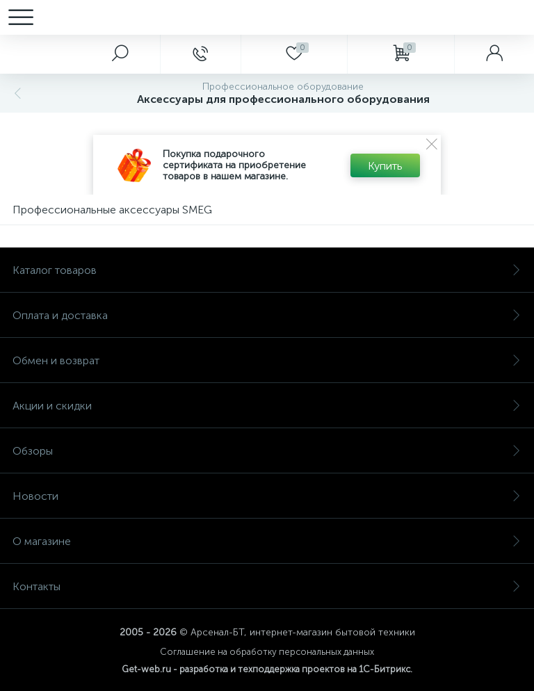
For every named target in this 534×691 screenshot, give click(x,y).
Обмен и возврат (267, 360)
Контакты (267, 586)
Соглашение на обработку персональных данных (267, 652)
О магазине (267, 541)
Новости (267, 496)
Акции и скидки (267, 405)
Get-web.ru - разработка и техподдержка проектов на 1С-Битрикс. (267, 669)
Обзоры (267, 450)
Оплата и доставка (267, 315)
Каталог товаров (267, 270)
